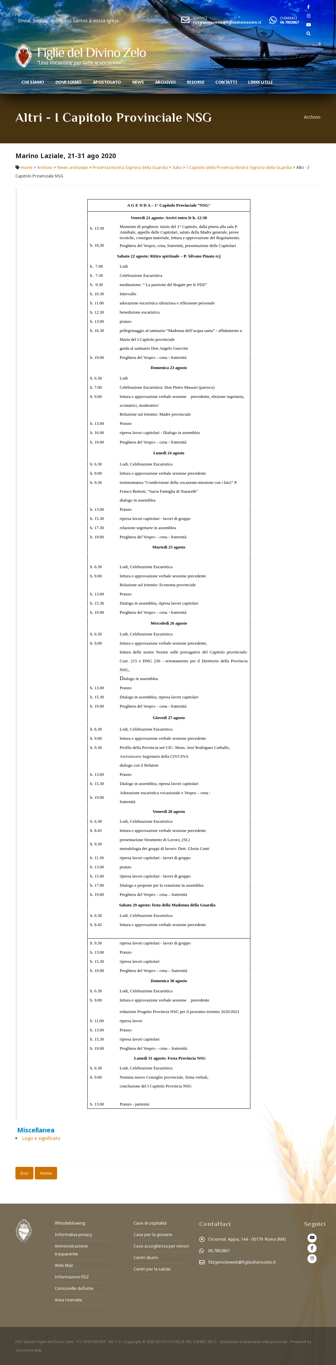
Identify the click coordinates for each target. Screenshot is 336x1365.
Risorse (195, 82)
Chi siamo (32, 82)
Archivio (165, 82)
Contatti (226, 82)
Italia (177, 167)
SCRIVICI (200, 18)
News (138, 82)
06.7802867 (289, 22)
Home (26, 167)
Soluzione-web (28, 1350)
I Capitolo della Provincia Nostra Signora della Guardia (239, 167)
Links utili (260, 82)
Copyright (132, 1341)
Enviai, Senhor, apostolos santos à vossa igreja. (102, 20)
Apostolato (107, 82)
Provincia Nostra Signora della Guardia (130, 167)
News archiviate (72, 167)
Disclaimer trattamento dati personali (253, 1341)
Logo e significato (41, 1138)
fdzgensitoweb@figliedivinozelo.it (227, 22)
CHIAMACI (288, 18)
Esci (24, 1173)
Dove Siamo (68, 82)
